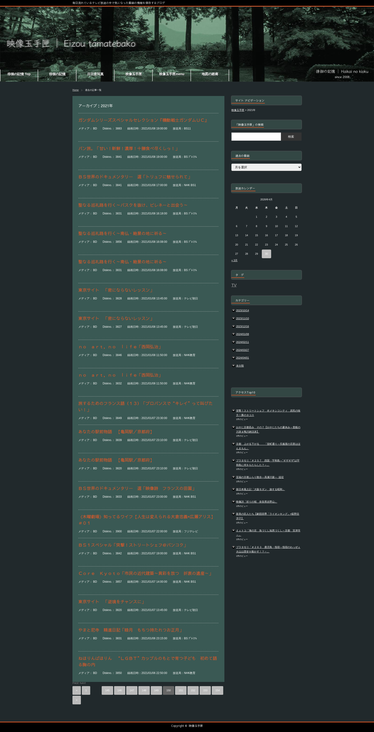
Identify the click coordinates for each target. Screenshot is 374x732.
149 (156, 690)
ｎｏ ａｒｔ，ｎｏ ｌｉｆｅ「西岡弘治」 (120, 346)
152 (193, 690)
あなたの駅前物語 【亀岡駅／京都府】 (116, 431)
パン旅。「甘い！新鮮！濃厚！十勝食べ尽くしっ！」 (128, 148)
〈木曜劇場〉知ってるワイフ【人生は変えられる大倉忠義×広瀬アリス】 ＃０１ (148, 520)
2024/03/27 (242, 350)
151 (181, 690)
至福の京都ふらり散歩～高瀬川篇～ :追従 (260, 477)
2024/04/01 (242, 357)
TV (234, 285)
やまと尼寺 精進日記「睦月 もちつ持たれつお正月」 (130, 630)
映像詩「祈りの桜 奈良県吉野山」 (256, 501)
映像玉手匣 (196, 726)
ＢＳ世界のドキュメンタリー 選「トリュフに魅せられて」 (135, 177)
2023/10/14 (242, 310)
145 (107, 690)
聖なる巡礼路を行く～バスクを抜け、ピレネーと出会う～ (133, 205)
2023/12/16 (242, 326)
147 (132, 690)
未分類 (240, 365)
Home (75, 90)
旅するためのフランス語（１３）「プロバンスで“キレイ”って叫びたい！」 (145, 406)
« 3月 (234, 260)
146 (120, 690)
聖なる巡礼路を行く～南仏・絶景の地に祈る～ (122, 233)
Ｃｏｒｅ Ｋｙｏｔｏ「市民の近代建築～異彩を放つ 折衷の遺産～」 (145, 573)
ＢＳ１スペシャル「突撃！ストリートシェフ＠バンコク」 (133, 545)
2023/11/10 (242, 318)
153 (205, 690)
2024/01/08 (242, 334)
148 (144, 690)
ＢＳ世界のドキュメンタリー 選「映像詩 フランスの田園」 (137, 488)
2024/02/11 (242, 342)
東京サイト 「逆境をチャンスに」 (112, 601)
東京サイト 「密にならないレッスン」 (116, 290)
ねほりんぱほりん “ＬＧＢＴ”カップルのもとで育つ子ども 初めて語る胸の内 (147, 661)
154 (217, 690)
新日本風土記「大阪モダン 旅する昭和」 (260, 489)
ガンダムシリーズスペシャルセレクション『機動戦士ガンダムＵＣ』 (143, 120)
